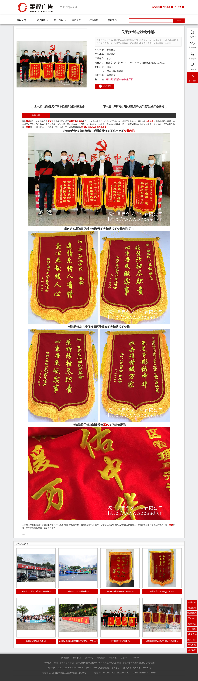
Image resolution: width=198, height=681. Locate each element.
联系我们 (112, 20)
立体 (171, 525)
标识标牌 (41, 20)
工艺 (106, 424)
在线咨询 (107, 86)
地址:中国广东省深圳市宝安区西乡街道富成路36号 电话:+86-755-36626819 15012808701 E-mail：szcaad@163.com (99, 673)
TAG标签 (177, 7)
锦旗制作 (129, 130)
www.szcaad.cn (74, 668)
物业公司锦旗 (192, 635)
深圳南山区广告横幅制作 (78, 591)
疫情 (50, 121)
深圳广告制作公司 (61, 663)
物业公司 (149, 121)
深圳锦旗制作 (192, 614)
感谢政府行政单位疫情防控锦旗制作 (162, 641)
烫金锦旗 (192, 624)
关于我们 (136, 658)
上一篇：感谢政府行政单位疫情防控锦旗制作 (59, 106)
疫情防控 (73, 121)
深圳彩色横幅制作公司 (36, 641)
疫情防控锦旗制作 (192, 640)
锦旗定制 (192, 608)
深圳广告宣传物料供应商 (127, 663)
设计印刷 (58, 20)
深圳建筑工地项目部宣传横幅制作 (36, 591)
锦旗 (81, 121)
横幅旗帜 (111, 54)
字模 (28, 127)
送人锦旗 (192, 629)
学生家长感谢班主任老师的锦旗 (120, 591)
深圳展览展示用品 (108, 663)
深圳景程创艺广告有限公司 (35, 7)
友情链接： (48, 663)
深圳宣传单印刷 (93, 663)
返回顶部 (192, 78)
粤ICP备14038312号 (142, 668)
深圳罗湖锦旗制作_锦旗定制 (162, 591)
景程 (28, 121)
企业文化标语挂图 (147, 663)
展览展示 (76, 20)
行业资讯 (93, 20)
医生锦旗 (192, 618)
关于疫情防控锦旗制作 (120, 641)
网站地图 (167, 7)
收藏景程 (156, 7)
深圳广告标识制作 (78, 663)
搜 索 (179, 20)
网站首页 (21, 20)
